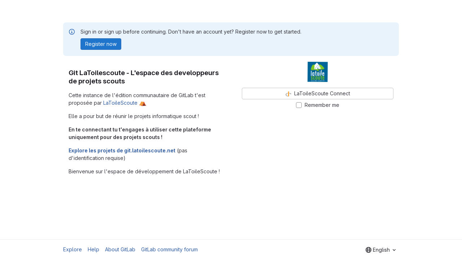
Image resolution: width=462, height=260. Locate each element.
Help (93, 249)
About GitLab (120, 249)
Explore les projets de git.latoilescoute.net (122, 150)
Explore (72, 249)
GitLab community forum (169, 249)
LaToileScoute (120, 103)
